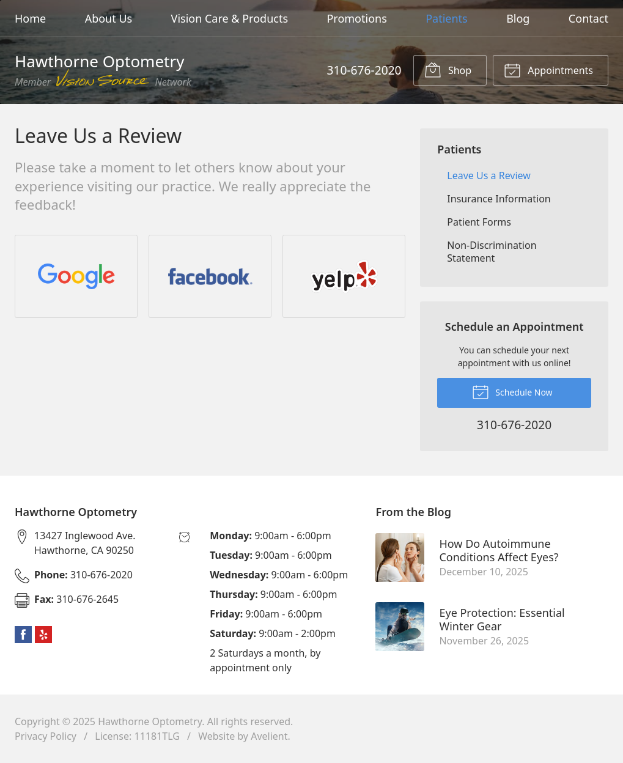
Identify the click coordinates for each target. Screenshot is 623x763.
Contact (588, 18)
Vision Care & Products (229, 18)
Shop (447, 69)
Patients (447, 18)
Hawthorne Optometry (150, 721)
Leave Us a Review (489, 175)
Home (30, 18)
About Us (109, 18)
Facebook (23, 634)
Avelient (269, 736)
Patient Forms (479, 222)
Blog (517, 18)
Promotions (356, 18)
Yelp (43, 634)
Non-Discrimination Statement (491, 251)
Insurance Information (498, 198)
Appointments (548, 69)
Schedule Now (512, 391)
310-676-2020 (363, 70)
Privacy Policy (45, 736)
